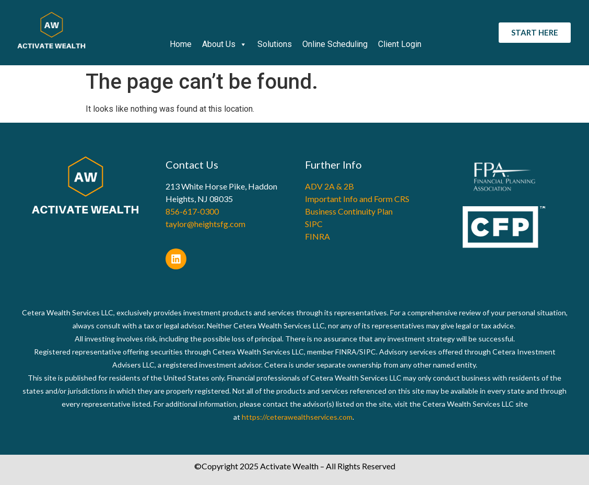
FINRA (317, 236)
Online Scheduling (335, 44)
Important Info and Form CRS (357, 199)
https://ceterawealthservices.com (297, 416)
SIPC (314, 224)
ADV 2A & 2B (329, 186)
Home (181, 44)
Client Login (399, 44)
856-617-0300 (192, 211)
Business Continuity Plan (349, 211)
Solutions (274, 44)
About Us (224, 44)
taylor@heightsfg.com (205, 224)
